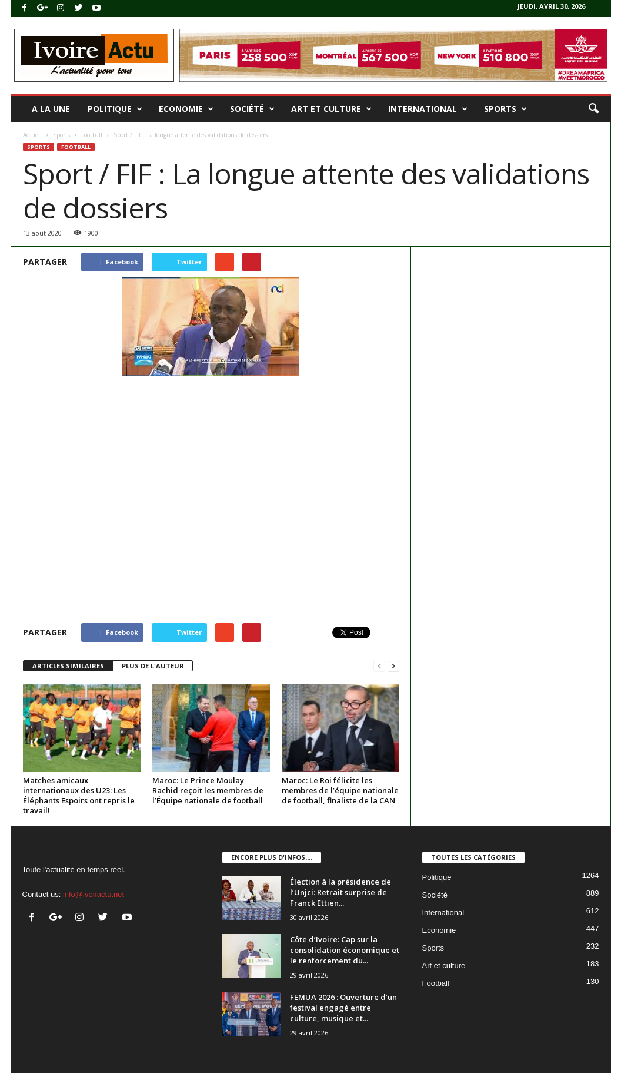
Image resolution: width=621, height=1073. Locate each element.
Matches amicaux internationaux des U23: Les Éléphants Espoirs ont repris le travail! (79, 795)
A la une (51, 108)
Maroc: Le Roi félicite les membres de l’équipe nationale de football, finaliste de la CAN (340, 790)
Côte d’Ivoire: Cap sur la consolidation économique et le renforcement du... (344, 950)
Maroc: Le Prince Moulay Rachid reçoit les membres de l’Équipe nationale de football (207, 790)
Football (91, 135)
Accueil (32, 135)
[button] (593, 109)
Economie (186, 109)
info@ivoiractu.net (93, 894)
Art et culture (331, 109)
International (428, 109)
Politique (115, 109)
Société (252, 109)
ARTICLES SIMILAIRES (68, 665)
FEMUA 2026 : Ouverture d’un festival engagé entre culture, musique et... (343, 1008)
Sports (505, 109)
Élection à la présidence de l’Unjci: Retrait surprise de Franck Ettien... (340, 892)
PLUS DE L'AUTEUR (153, 665)
